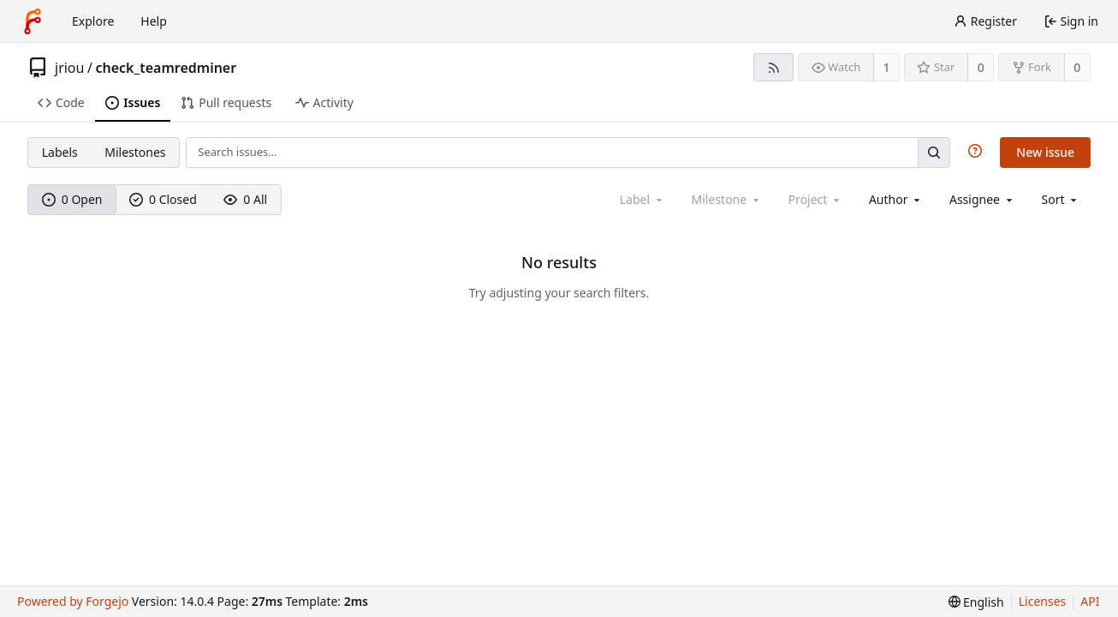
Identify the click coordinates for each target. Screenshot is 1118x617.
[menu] (1061, 199)
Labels (60, 152)
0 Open (72, 199)
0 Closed (163, 199)
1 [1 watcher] (886, 67)
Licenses (1043, 601)
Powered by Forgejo (72, 601)
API (1089, 601)
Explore (93, 21)
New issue (1045, 152)
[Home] (32, 21)
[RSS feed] (773, 67)
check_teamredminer (165, 67)
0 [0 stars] (981, 67)
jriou (69, 67)
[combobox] (896, 199)
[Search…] (934, 152)
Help (153, 21)
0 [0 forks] (1076, 67)
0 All (245, 199)
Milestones (134, 152)
